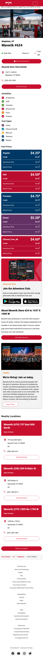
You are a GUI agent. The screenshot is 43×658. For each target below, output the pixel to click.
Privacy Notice (21, 579)
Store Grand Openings (22, 569)
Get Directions (14, 85)
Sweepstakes (21, 594)
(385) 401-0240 (10, 80)
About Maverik (21, 603)
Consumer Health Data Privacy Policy (21, 588)
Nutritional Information (21, 616)
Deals (21, 600)
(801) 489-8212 (12, 492)
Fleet (21, 610)
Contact (21, 597)
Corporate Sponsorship (21, 632)
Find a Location (21, 548)
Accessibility (21, 613)
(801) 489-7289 (12, 533)
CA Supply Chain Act (21, 638)
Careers (21, 572)
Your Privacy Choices (21, 585)
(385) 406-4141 (12, 451)
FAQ (21, 575)
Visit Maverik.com (21, 337)
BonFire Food (21, 566)
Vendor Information (21, 619)
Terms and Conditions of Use (21, 582)
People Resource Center (21, 635)
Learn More (10, 404)
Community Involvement (21, 628)
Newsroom (21, 625)
